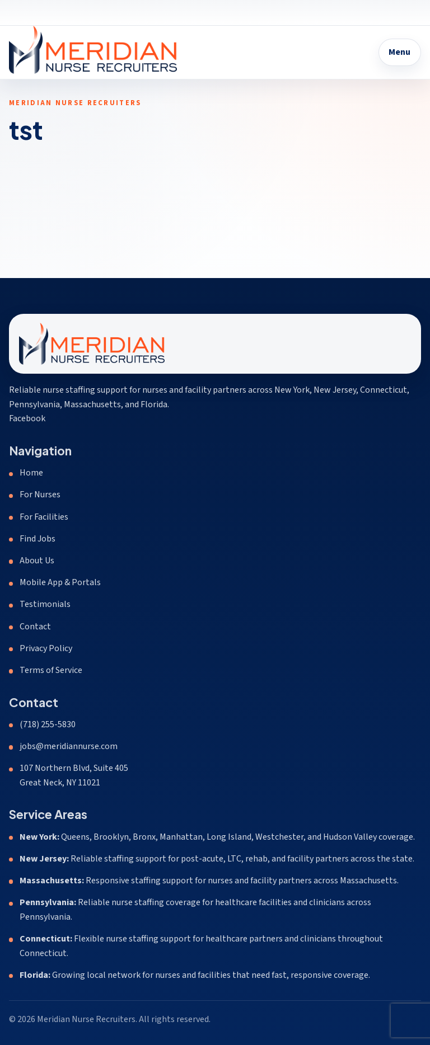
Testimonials (45, 604)
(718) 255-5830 (48, 724)
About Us (37, 560)
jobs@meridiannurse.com (69, 746)
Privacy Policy (46, 648)
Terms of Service (51, 670)
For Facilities (44, 517)
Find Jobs (37, 539)
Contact (35, 626)
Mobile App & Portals (60, 582)
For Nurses (40, 494)
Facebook (27, 418)
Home (31, 473)
